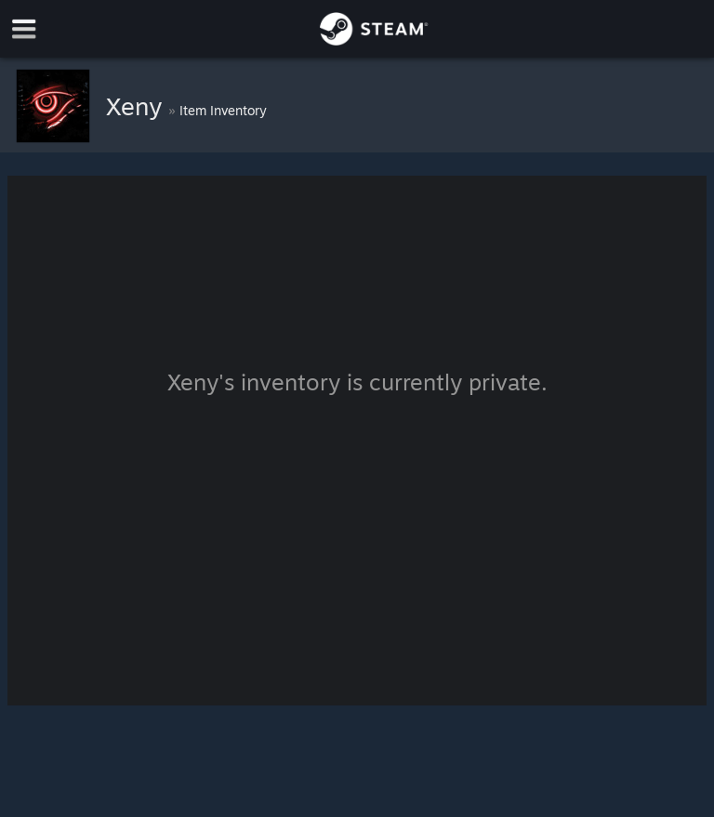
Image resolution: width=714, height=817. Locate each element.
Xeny (137, 106)
